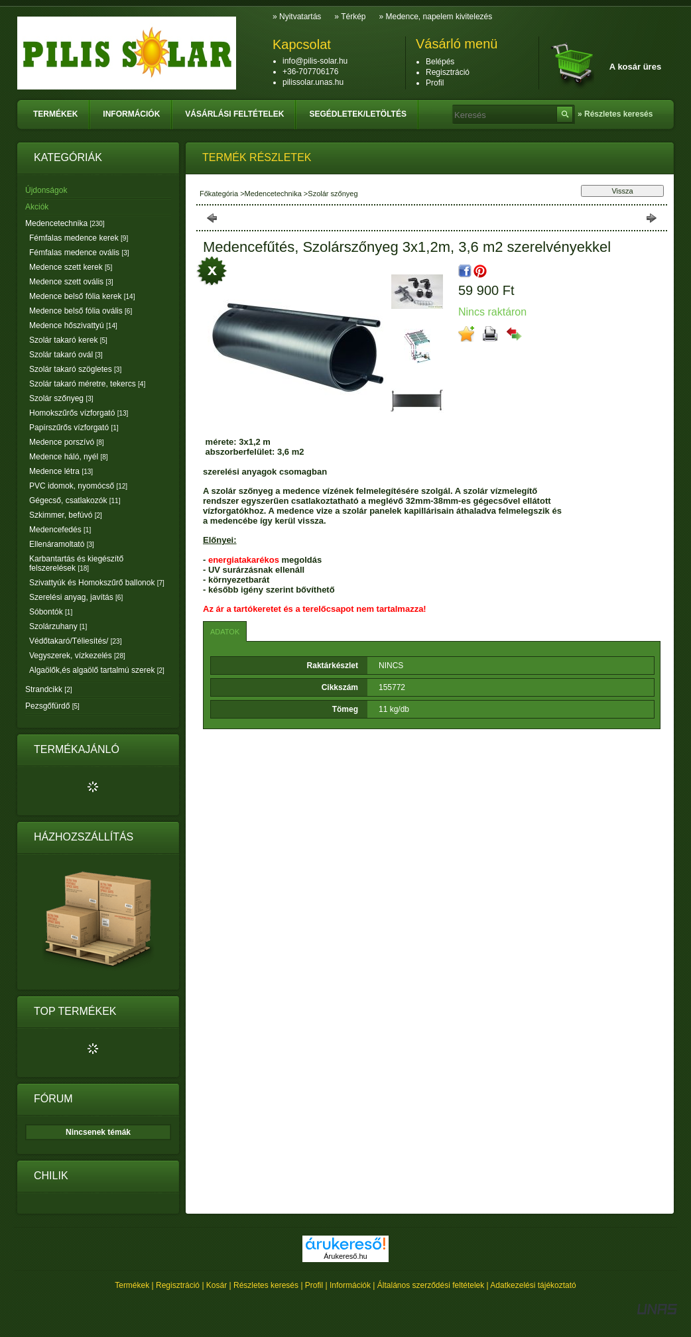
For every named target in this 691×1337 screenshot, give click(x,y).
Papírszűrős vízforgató (74, 427)
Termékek (132, 1285)
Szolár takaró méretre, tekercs (87, 383)
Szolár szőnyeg (61, 398)
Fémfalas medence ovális (79, 252)
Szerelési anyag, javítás (76, 597)
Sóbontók (50, 611)
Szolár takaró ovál (66, 354)
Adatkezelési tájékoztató (533, 1285)
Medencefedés (60, 529)
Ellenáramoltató (61, 544)
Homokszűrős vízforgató (78, 413)
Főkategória (219, 194)
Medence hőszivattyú (73, 325)
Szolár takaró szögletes (75, 369)
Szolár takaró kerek (68, 340)
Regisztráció (178, 1285)
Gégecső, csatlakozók (74, 500)
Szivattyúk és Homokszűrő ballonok (96, 582)
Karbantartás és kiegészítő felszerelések (76, 563)
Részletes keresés (265, 1285)
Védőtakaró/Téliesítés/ (75, 641)
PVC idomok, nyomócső (78, 486)
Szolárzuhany (58, 626)
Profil (314, 1285)
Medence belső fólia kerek (82, 296)
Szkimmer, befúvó (65, 515)
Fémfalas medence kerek (78, 238)
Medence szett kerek (70, 267)
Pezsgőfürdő (52, 706)
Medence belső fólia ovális (80, 311)
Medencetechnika (65, 223)
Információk (350, 1285)
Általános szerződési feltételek (430, 1285)
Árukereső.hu (345, 1256)
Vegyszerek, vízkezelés (77, 655)
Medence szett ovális (71, 281)
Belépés (440, 61)
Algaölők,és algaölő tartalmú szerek (96, 670)
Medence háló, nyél (68, 456)
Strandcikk (48, 689)
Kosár (216, 1285)
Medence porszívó (66, 442)
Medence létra (61, 471)
